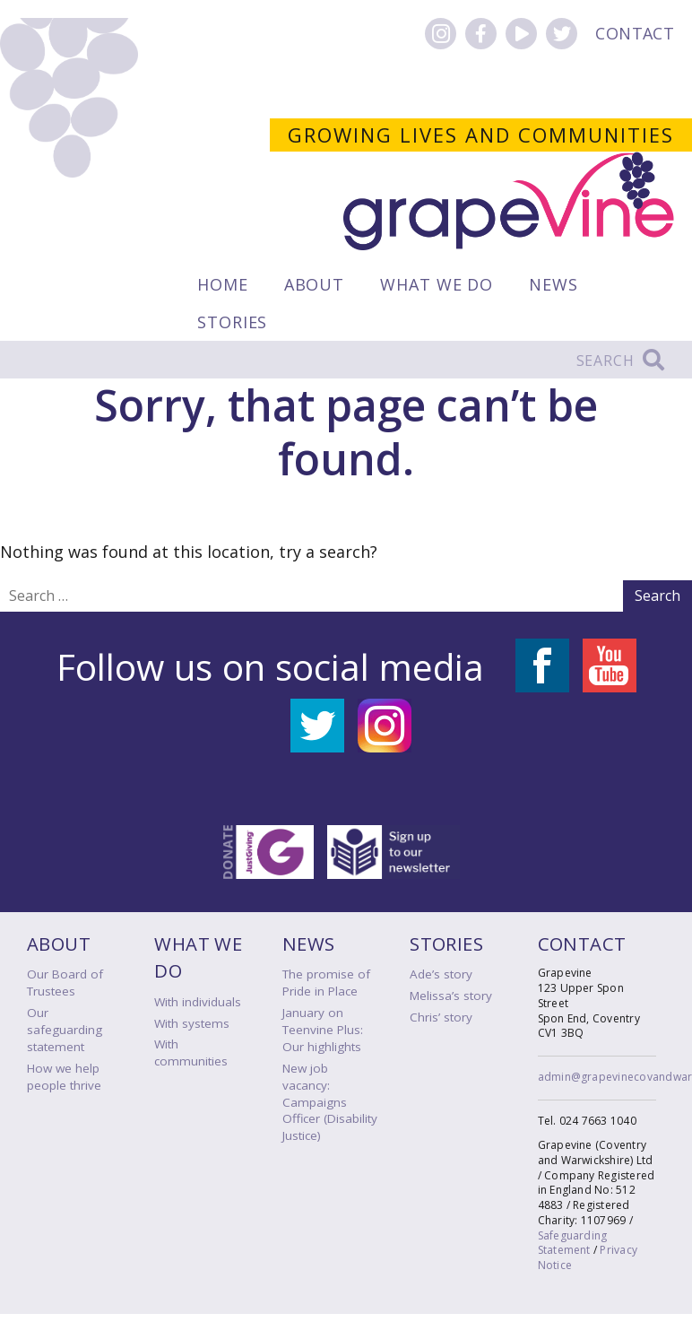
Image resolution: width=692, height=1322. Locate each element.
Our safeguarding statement (64, 1030)
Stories (232, 322)
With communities (191, 1052)
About (314, 284)
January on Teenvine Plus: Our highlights (322, 1030)
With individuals (197, 1002)
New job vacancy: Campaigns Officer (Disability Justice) (329, 1102)
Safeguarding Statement (573, 1243)
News (553, 284)
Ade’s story (441, 974)
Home (222, 284)
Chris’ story (441, 1017)
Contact (634, 33)
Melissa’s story (451, 995)
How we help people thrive (64, 1076)
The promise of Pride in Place (326, 982)
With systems (191, 1023)
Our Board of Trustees (65, 982)
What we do (436, 284)
